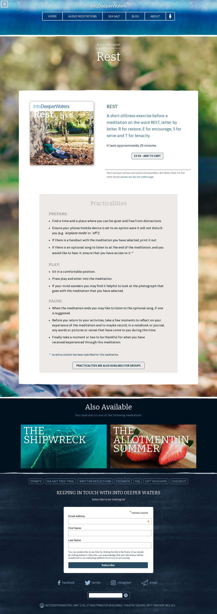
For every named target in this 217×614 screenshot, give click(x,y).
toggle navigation (4, 4)
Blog (135, 16)
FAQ (137, 481)
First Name (74, 528)
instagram (124, 582)
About (155, 16)
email (153, 582)
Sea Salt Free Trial (60, 481)
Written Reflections (95, 481)
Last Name (74, 540)
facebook (68, 582)
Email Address (108, 516)
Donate (36, 481)
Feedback (123, 481)
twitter (96, 582)
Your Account (170, 16)
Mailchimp (110, 558)
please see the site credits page (137, 176)
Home (52, 16)
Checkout (179, 481)
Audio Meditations (82, 16)
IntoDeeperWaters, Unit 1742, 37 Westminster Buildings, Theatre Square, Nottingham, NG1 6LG (110, 605)
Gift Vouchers (156, 481)
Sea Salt (114, 16)
